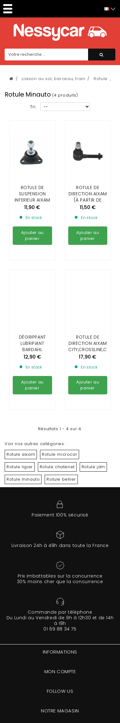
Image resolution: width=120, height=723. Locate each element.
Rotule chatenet (57, 467)
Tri (33, 107)
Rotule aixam (21, 454)
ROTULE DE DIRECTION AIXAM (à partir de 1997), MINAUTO (88, 196)
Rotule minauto (23, 479)
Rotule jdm (93, 467)
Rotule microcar (59, 454)
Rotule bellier (61, 479)
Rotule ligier (20, 467)
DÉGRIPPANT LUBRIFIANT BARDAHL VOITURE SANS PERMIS (32, 292)
